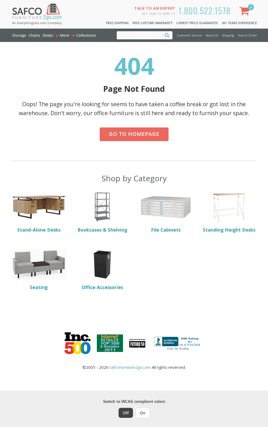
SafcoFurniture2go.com (130, 367)
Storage (19, 35)
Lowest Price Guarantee (197, 23)
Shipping (228, 35)
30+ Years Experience (239, 23)
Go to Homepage (134, 133)
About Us (212, 35)
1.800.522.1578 (204, 10)
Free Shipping (117, 23)
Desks (48, 35)
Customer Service (189, 35)
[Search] (167, 35)
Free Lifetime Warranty (152, 23)
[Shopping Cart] (245, 12)
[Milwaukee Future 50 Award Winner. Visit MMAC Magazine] (137, 343)
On (143, 412)
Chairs (34, 35)
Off (126, 412)
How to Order (247, 35)
